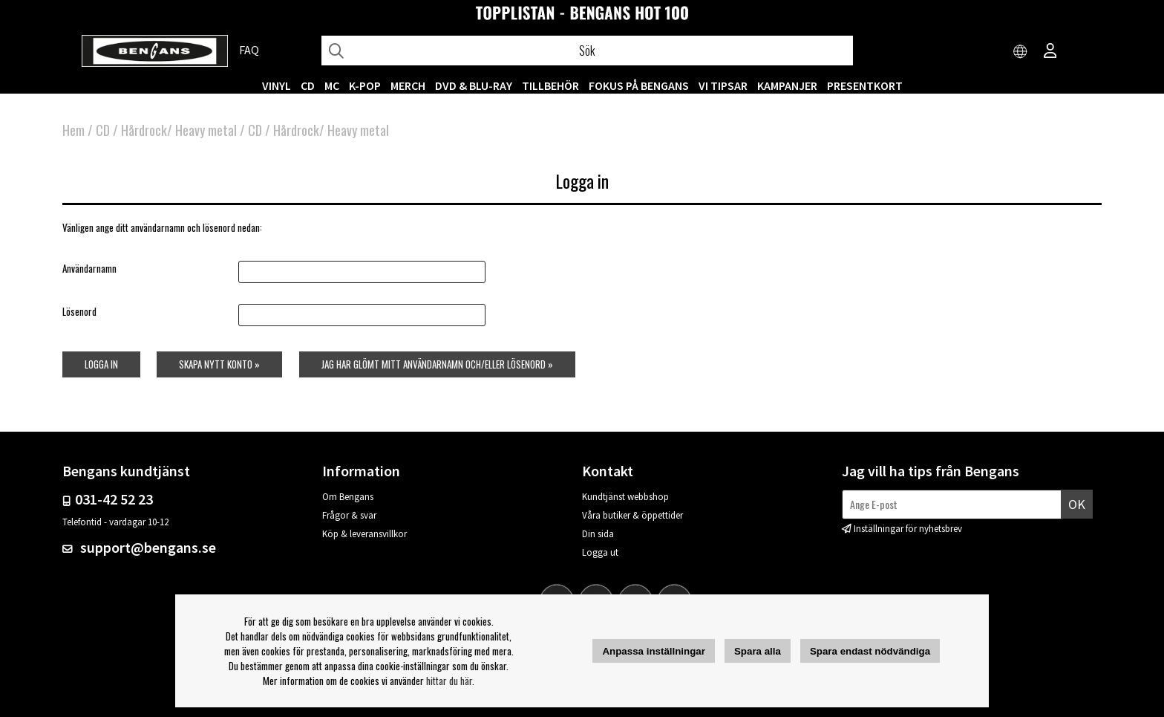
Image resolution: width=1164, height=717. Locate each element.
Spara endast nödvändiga (870, 651)
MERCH (407, 85)
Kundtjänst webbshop (625, 496)
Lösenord (79, 311)
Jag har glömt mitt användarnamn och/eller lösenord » (437, 364)
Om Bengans (347, 496)
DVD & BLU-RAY (473, 85)
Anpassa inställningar (653, 651)
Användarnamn (89, 268)
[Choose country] (1020, 52)
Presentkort (865, 85)
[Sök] (587, 50)
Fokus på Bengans (639, 85)
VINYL (276, 85)
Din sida (598, 534)
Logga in (101, 364)
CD (308, 85)
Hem (73, 130)
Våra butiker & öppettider (632, 515)
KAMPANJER (787, 85)
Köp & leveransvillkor (364, 534)
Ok (1076, 504)
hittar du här (449, 680)
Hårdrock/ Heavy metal (179, 130)
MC (331, 85)
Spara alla (757, 651)
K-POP (365, 85)
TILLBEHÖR (550, 85)
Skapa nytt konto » (219, 364)
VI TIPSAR (723, 85)
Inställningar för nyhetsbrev (908, 528)
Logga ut (600, 552)
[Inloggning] (1050, 52)
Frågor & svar (349, 515)
